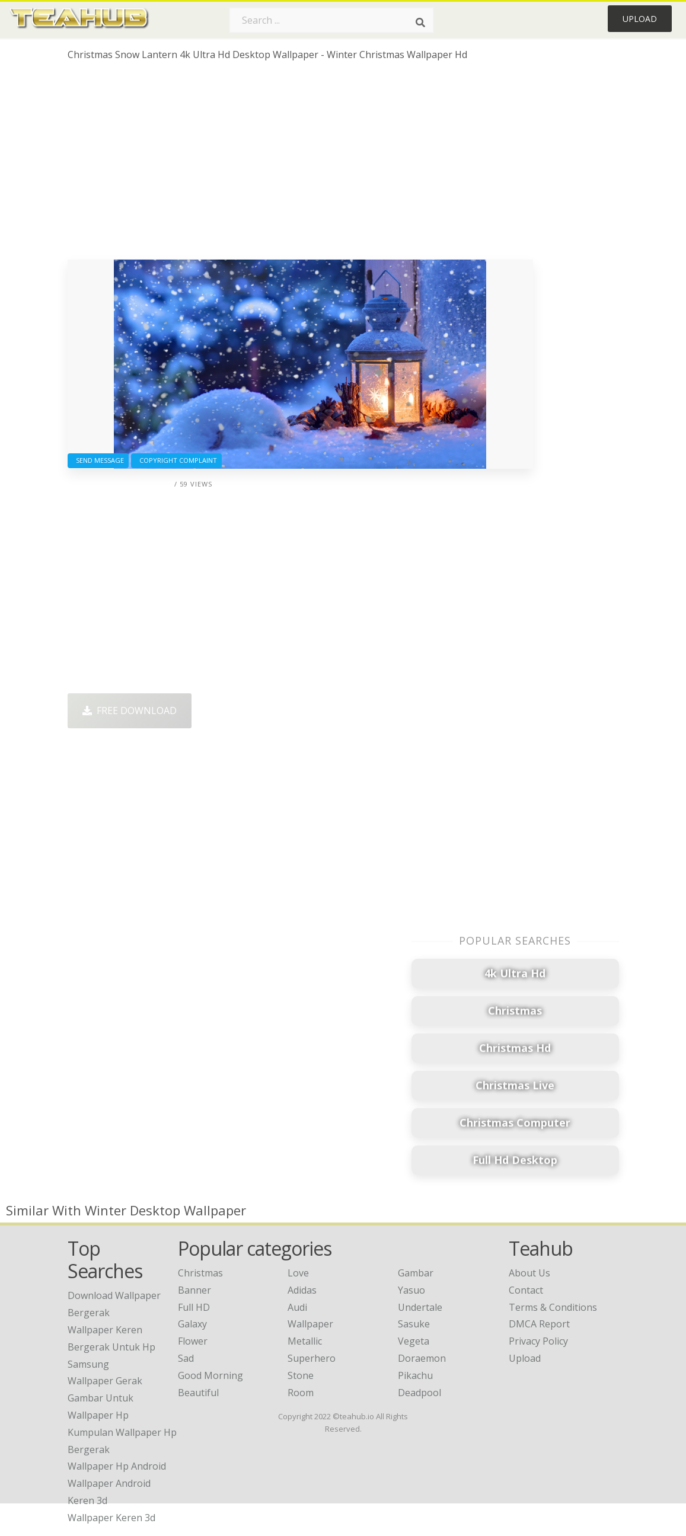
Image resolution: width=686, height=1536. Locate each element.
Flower (193, 1341)
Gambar (415, 1272)
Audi (297, 1307)
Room (301, 1392)
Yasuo (411, 1290)
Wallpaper (310, 1323)
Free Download (129, 710)
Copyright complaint (176, 460)
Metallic (305, 1341)
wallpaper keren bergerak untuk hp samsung (111, 1347)
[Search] (420, 22)
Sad (186, 1358)
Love (298, 1272)
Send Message (98, 460)
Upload (640, 18)
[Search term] (331, 20)
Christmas (200, 1272)
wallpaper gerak (105, 1380)
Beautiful (198, 1392)
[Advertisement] (300, 165)
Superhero (312, 1358)
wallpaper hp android (117, 1466)
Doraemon (422, 1358)
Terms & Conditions (553, 1307)
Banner (194, 1290)
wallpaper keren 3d (111, 1517)
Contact (526, 1290)
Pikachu (415, 1375)
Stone (301, 1375)
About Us (529, 1272)
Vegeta (413, 1341)
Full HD (194, 1307)
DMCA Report (539, 1323)
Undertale (420, 1307)
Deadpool (419, 1392)
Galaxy (192, 1323)
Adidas (302, 1290)
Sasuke (414, 1323)
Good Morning (210, 1375)
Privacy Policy (538, 1341)
